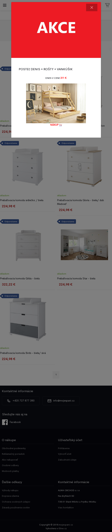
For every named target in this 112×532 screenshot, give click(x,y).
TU (60, 124)
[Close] (91, 7)
